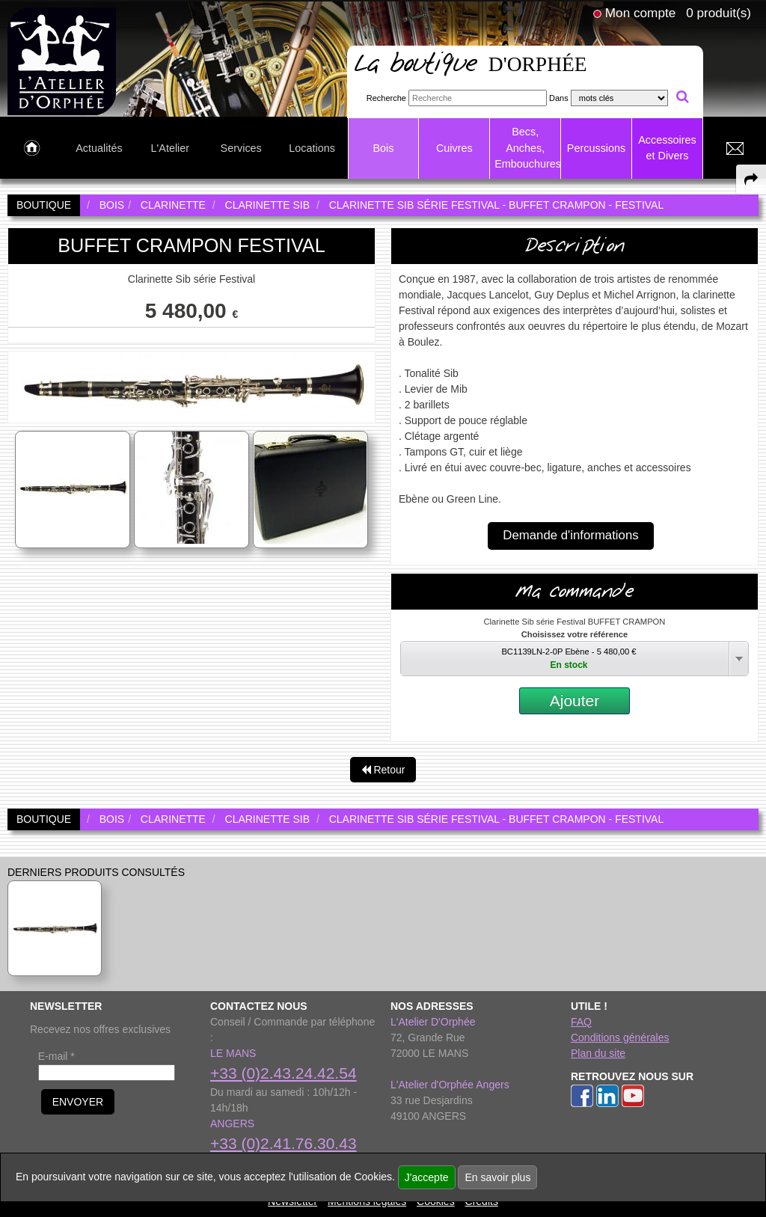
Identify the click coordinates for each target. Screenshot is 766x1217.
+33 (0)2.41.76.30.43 (283, 1143)
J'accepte (427, 1177)
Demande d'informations (570, 535)
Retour (383, 770)
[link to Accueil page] (32, 149)
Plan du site (598, 1053)
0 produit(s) (718, 12)
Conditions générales (620, 1037)
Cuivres (454, 148)
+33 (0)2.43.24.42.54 (283, 1073)
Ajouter (575, 700)
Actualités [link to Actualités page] (99, 148)
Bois (383, 148)
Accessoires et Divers (667, 148)
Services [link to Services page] (241, 148)
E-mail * (56, 1056)
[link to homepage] (61, 60)
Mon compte (640, 12)
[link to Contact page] (734, 149)
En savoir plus (497, 1177)
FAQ (581, 1022)
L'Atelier (170, 148)
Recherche (386, 98)
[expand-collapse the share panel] (751, 179)
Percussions (596, 148)
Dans (559, 98)
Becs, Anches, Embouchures (527, 148)
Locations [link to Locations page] (312, 148)
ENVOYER (77, 1102)
